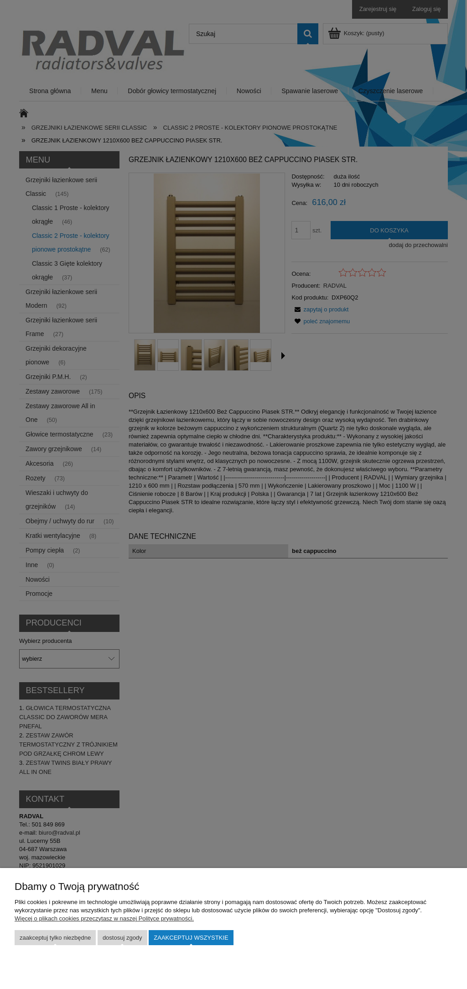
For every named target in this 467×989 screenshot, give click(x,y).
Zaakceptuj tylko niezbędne (55, 937)
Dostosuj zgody (122, 937)
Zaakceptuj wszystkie (191, 937)
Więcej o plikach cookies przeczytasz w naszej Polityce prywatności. (104, 918)
